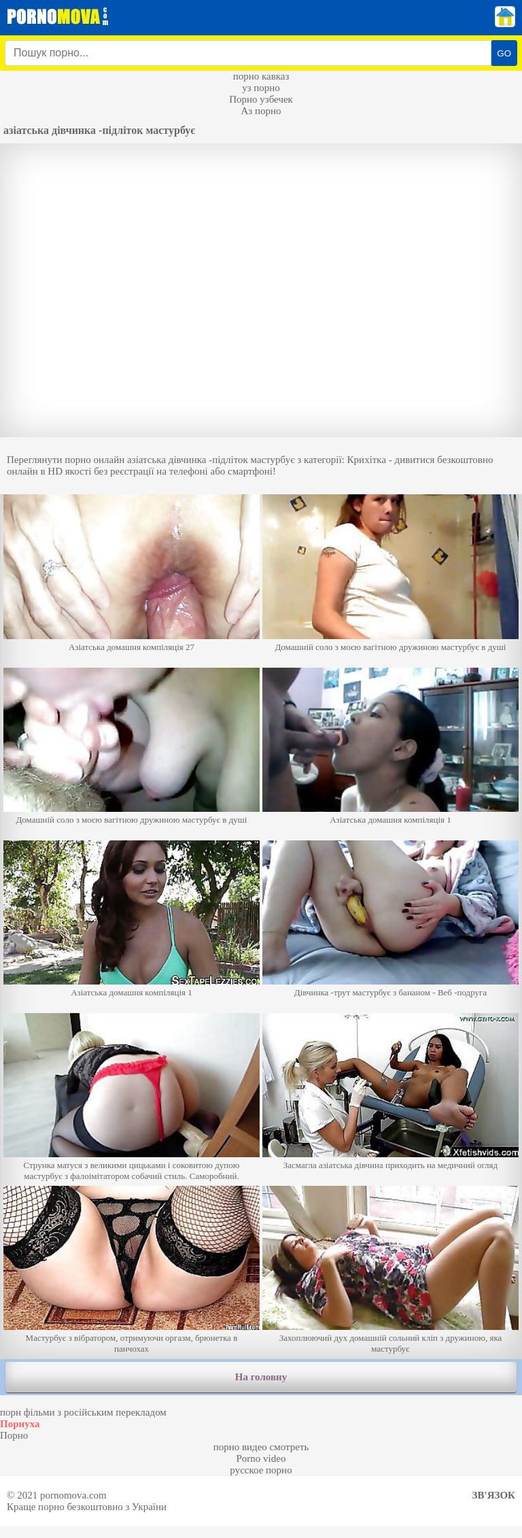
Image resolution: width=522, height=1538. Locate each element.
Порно (14, 1435)
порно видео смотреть (261, 1446)
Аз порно (261, 110)
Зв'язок (493, 1495)
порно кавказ (261, 76)
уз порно (261, 87)
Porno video (261, 1458)
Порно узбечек (261, 99)
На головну (261, 1376)
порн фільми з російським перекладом (83, 1412)
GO (504, 53)
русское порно (261, 1470)
